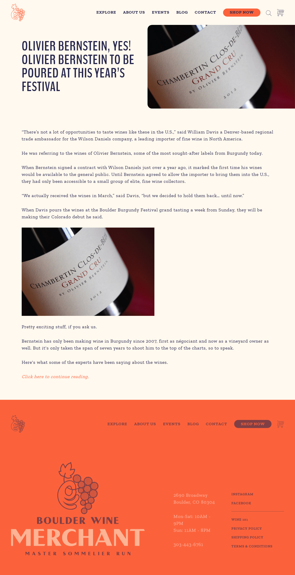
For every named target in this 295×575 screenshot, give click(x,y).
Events (160, 12)
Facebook (241, 509)
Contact (205, 12)
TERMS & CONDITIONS (251, 552)
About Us (134, 12)
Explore (106, 12)
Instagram (242, 500)
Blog (182, 12)
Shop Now (242, 12)
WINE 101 (239, 526)
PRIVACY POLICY (246, 535)
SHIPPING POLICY (247, 543)
